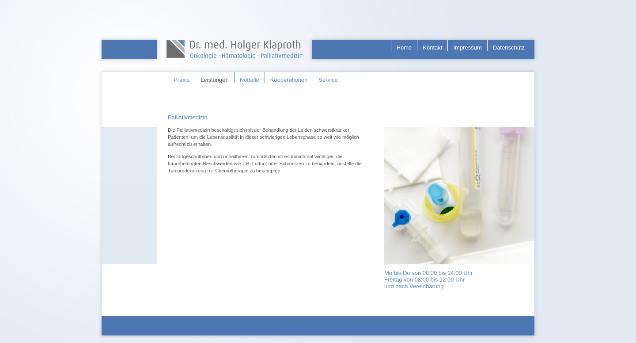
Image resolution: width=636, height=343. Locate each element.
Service (327, 79)
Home (404, 47)
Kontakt (432, 47)
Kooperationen (289, 79)
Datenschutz (509, 47)
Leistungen (215, 79)
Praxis (181, 79)
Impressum (467, 47)
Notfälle (249, 79)
